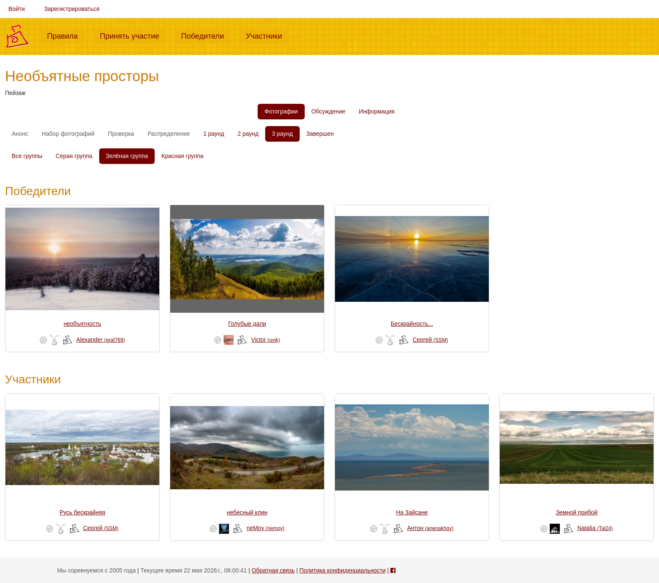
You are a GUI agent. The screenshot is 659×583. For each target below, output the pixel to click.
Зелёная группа (127, 156)
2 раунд (247, 133)
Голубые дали (247, 323)
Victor (265, 339)
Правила (65, 35)
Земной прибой (576, 512)
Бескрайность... (412, 323)
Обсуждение (328, 111)
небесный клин (247, 512)
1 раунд (213, 133)
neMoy (266, 528)
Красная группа (182, 156)
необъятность (82, 323)
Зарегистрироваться (72, 8)
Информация (377, 111)
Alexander (100, 339)
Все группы (27, 156)
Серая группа (74, 156)
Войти (16, 8)
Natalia (595, 528)
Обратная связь (273, 570)
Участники (267, 35)
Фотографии (281, 111)
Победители (206, 35)
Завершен (320, 133)
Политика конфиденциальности (342, 570)
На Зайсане (412, 512)
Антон (430, 528)
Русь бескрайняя (82, 512)
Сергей (430, 339)
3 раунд (282, 133)
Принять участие (133, 35)
